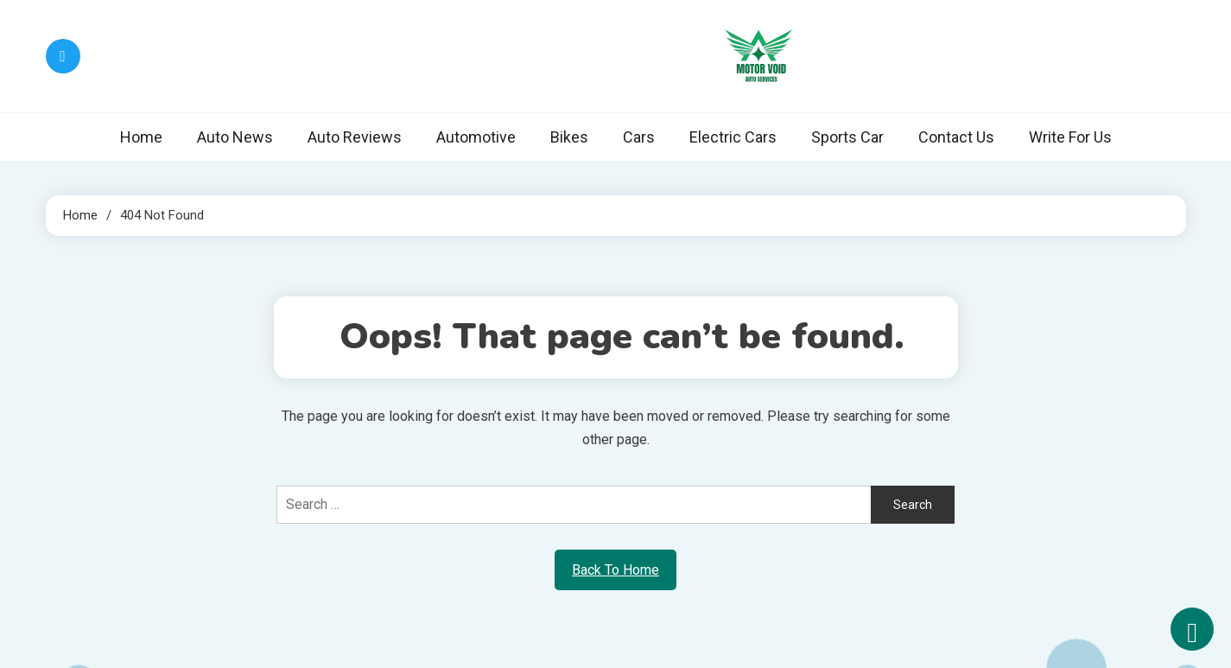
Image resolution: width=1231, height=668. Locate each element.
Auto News (235, 137)
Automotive (476, 137)
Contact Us (956, 137)
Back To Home (615, 570)
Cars (639, 137)
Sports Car (847, 137)
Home (141, 137)
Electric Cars (733, 137)
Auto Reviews (355, 137)
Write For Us (1070, 137)
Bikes (569, 137)
